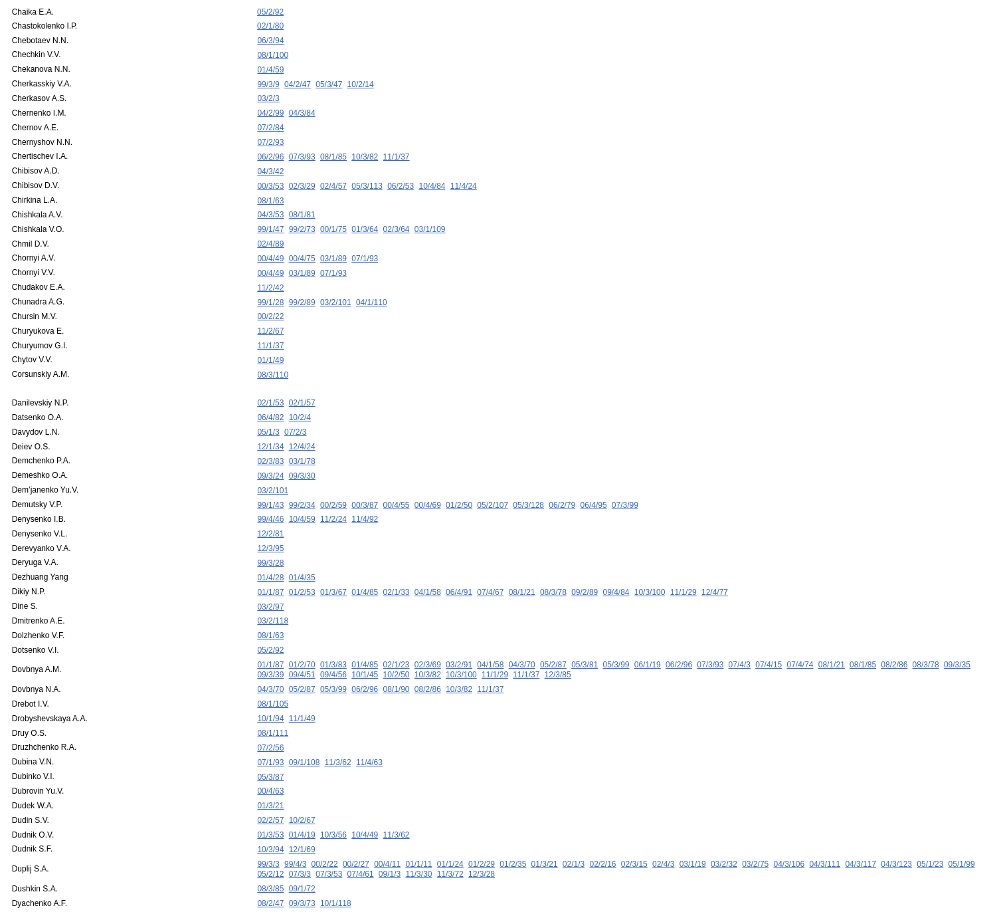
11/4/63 (369, 732)
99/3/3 (268, 830)
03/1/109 (430, 220)
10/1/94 (270, 690)
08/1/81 (302, 206)
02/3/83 (270, 443)
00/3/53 (270, 178)
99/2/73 (302, 220)
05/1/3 (268, 415)
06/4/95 (594, 485)
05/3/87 (270, 746)
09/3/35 (957, 638)
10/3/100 (650, 569)
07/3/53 (329, 840)
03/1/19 (693, 830)
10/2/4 (300, 401)
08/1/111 (272, 704)
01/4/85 (364, 569)
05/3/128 (528, 485)
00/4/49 (270, 248)
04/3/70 (522, 638)
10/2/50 (396, 648)
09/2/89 (584, 569)
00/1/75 (333, 220)
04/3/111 (824, 830)
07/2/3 (295, 415)
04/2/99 (270, 109)
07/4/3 (740, 638)
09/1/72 (302, 854)
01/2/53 (302, 569)
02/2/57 (270, 788)
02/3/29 (302, 178)
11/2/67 (270, 318)
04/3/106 (788, 830)
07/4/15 (768, 638)
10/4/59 (302, 499)
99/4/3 (295, 830)
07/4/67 (490, 569)
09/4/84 (615, 569)
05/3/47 (329, 81)
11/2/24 (333, 499)
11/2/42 (270, 276)
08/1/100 (272, 53)
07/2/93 (270, 137)
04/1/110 (371, 290)
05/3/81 (584, 638)
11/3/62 (338, 732)
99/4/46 (270, 499)
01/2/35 (513, 830)
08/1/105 (272, 676)
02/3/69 (427, 638)
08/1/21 (522, 569)
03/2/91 (459, 638)
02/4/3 (663, 830)
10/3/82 (364, 151)
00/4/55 (396, 485)
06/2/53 (400, 178)
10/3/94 (270, 816)
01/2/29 (481, 830)
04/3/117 (860, 830)
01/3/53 (270, 802)
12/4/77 (714, 569)
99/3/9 (268, 81)
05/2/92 (270, 12)
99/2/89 (302, 290)
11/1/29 (683, 569)
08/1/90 (396, 662)
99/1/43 (270, 485)
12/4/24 (302, 429)
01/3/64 (364, 220)
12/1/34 (270, 429)
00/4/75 (302, 248)
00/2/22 (270, 304)
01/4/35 (302, 555)
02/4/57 (333, 178)
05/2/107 (492, 485)
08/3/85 (270, 854)
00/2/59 (333, 485)
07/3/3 (300, 840)
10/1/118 (335, 868)
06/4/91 (459, 569)
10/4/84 (431, 178)
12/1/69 (302, 816)
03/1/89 (333, 248)
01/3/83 (333, 638)
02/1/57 (302, 387)
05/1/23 (930, 830)
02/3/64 (396, 220)
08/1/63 (270, 192)
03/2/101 (335, 290)
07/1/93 (364, 248)
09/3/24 (270, 457)
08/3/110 (272, 360)
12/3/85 (558, 648)
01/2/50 (459, 485)
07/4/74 (799, 638)
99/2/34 (302, 485)
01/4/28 (270, 555)
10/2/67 (302, 788)
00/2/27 (356, 830)
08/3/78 (553, 569)
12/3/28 (481, 840)
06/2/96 (270, 151)
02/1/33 (396, 569)
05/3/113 (367, 178)
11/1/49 (302, 690)
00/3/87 (364, 485)
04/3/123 (896, 830)
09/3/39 (270, 648)
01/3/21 (270, 774)
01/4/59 (270, 67)
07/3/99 (625, 485)
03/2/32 (724, 830)
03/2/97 (270, 583)
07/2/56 (270, 718)
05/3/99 (615, 638)
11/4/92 (364, 499)
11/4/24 (463, 178)
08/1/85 (333, 151)
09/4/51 (302, 648)
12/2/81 (270, 513)
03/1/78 (302, 443)
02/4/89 (270, 234)
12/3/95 (270, 527)
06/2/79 (562, 485)
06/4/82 (270, 401)
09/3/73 (302, 868)
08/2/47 (270, 868)
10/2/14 (360, 81)
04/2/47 (297, 81)
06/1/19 (647, 638)
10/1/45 (364, 648)
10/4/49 (364, 802)
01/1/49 (270, 346)
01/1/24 (450, 830)
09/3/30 (302, 457)
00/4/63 (270, 760)
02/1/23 (396, 638)
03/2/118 (272, 597)
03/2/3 (268, 95)
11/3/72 (450, 840)
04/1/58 (427, 569)
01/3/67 (333, 569)
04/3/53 (270, 206)
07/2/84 (270, 123)
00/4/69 (427, 485)
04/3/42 (270, 165)
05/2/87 (553, 638)
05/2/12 (270, 840)
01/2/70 (302, 638)
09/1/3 (390, 840)
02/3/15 (634, 830)
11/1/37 (396, 151)
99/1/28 (270, 290)
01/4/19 (302, 802)
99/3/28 (270, 541)
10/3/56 (333, 802)
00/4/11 (387, 830)
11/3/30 (418, 840)
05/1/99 (962, 830)
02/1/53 (270, 387)
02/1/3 (574, 830)
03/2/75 (755, 830)
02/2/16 (602, 830)
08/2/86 (894, 638)
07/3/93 (302, 151)
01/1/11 (418, 830)
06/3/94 (270, 39)
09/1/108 (304, 732)
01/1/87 (270, 569)
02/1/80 (270, 25)
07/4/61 (360, 840)
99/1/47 (270, 220)
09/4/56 (333, 648)
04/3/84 (302, 109)
